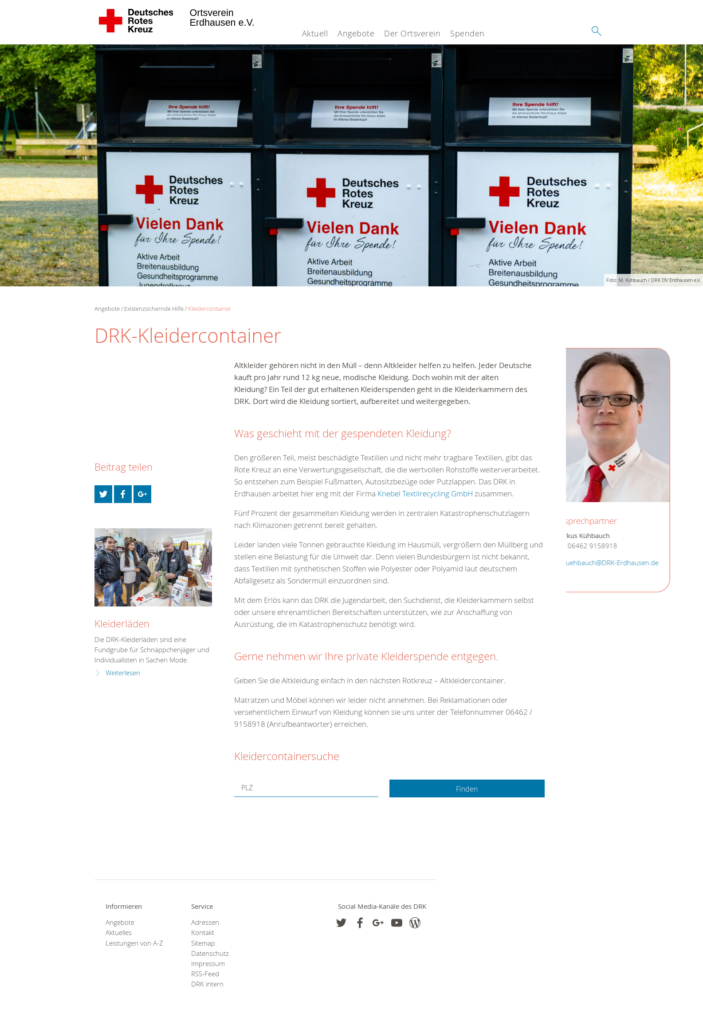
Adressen (205, 922)
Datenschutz (210, 953)
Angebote (356, 33)
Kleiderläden (121, 624)
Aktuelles (119, 932)
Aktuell (315, 33)
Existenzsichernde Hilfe (154, 309)
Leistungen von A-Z (134, 943)
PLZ (248, 788)
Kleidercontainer (209, 309)
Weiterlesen (123, 673)
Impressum (208, 963)
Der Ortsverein (412, 33)
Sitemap (203, 943)
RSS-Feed (205, 974)
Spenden (467, 33)
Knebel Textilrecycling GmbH (425, 493)
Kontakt (202, 932)
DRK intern (207, 984)
